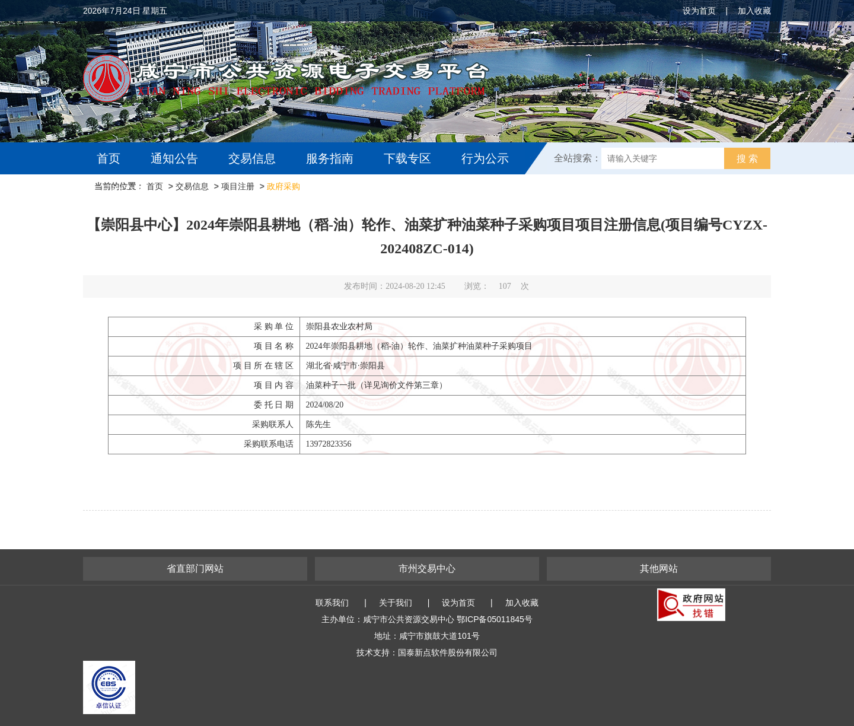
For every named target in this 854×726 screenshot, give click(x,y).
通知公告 (174, 158)
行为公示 (485, 158)
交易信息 (252, 158)
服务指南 (329, 158)
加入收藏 (754, 10)
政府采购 (283, 186)
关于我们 (395, 602)
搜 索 (747, 159)
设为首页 (699, 10)
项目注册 (237, 186)
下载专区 (407, 158)
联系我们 (332, 602)
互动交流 (123, 190)
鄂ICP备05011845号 (495, 619)
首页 (108, 158)
